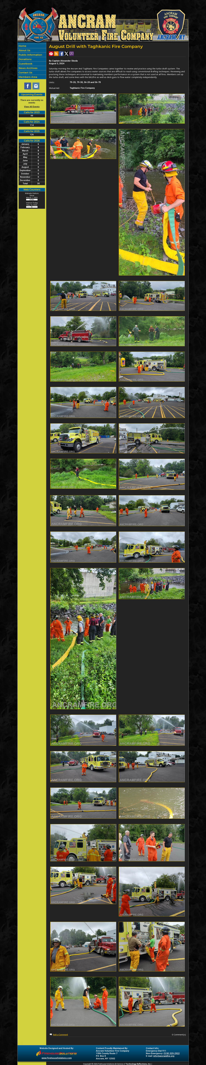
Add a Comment (60, 1034)
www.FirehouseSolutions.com (57, 1058)
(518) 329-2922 (172, 1053)
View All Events (32, 106)
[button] (32, 50)
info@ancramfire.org (163, 1056)
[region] (32, 61)
